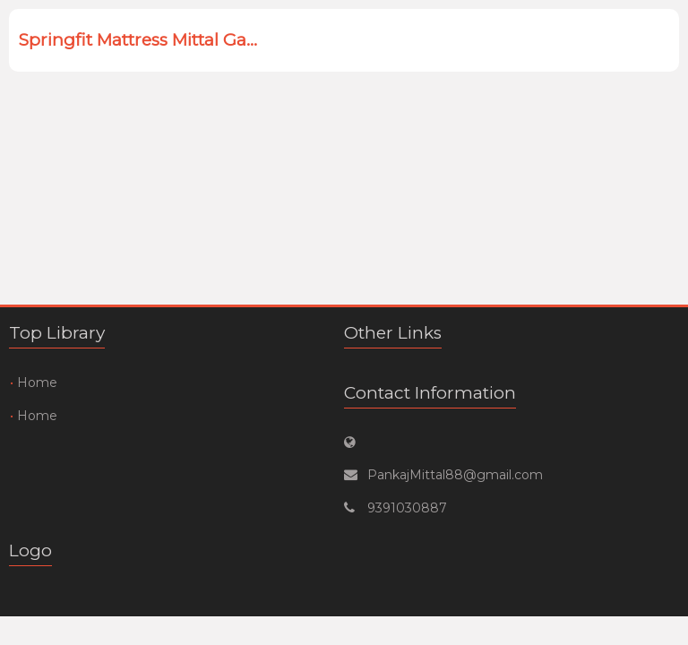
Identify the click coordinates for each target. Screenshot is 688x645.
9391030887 (407, 508)
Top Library (57, 332)
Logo (30, 550)
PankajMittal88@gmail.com (455, 475)
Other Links (393, 332)
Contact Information (430, 393)
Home (37, 382)
